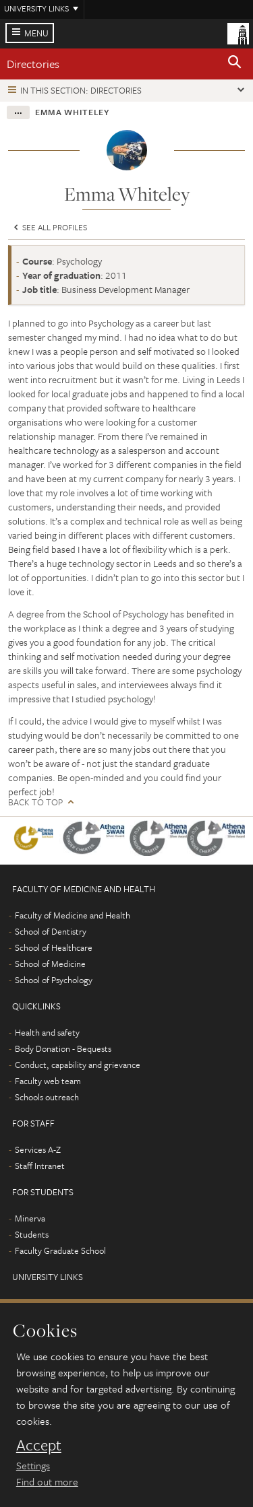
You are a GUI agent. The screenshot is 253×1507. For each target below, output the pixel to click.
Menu (36, 33)
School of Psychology (53, 979)
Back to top (35, 802)
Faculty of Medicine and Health (72, 915)
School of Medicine (50, 963)
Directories (33, 63)
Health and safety (47, 1032)
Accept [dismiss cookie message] (38, 1445)
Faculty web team (48, 1080)
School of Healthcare (53, 947)
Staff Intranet (40, 1165)
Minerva (30, 1218)
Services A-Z (38, 1149)
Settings (33, 1465)
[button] (234, 64)
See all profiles (49, 227)
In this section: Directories (81, 90)
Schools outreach (47, 1097)
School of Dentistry (50, 931)
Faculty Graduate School (60, 1250)
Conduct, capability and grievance (77, 1064)
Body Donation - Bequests (63, 1048)
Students (32, 1234)
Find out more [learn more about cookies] (47, 1481)
